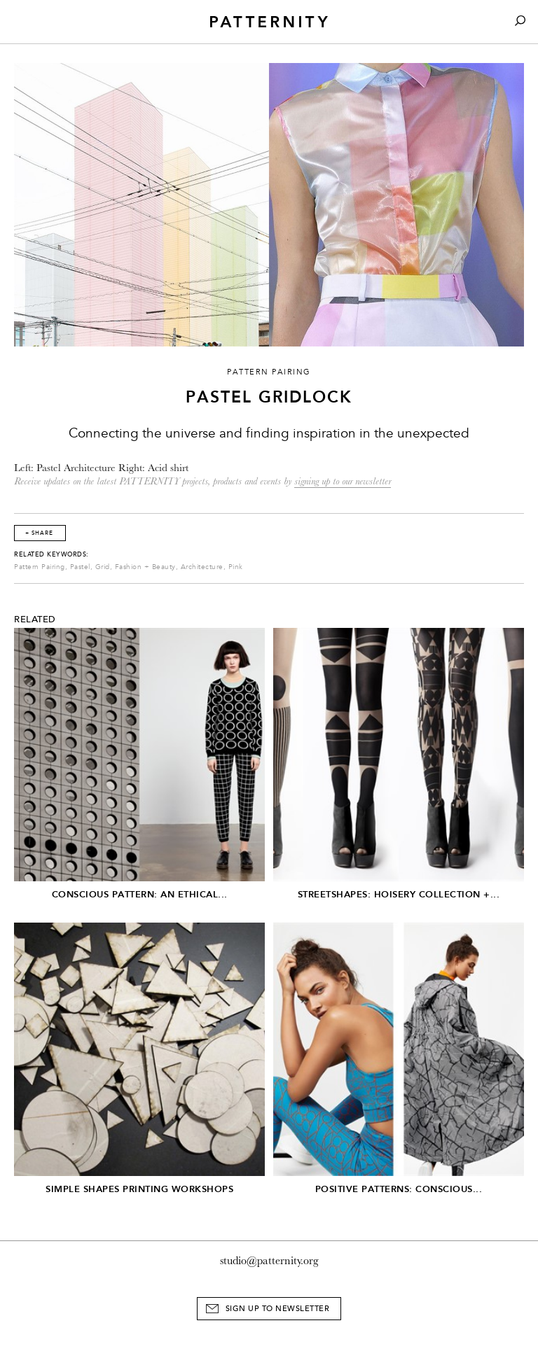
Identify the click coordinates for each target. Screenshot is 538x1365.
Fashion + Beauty (145, 567)
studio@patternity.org (269, 1260)
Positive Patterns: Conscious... (399, 1189)
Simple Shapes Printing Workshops (139, 1189)
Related (35, 619)
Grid (102, 567)
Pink (235, 567)
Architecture (202, 567)
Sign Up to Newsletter (278, 1308)
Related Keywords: (51, 554)
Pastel (80, 567)
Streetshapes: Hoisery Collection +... (399, 894)
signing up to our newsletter (342, 481)
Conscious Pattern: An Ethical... (140, 894)
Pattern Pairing (39, 567)
